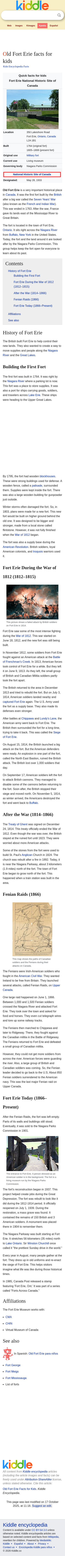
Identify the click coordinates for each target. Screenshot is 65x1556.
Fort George (13, 1365)
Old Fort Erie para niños (43, 1353)
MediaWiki (45, 1540)
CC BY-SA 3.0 (39, 1530)
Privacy (42, 1543)
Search (59, 15)
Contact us (9, 1547)
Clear (52, 15)
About (30, 1543)
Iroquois (38, 551)
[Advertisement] (32, 39)
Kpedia (42, 25)
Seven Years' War (45, 199)
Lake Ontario (14, 1243)
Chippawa (27, 718)
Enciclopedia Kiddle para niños (35, 1547)
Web (9, 25)
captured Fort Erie (14, 701)
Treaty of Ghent (18, 824)
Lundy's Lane (48, 718)
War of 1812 (22, 534)
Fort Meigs (12, 1371)
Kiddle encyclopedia (35, 1471)
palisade (37, 485)
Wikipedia (53, 1536)
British (57, 194)
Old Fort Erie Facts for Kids (19, 1488)
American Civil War (30, 976)
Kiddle (6, 1543)
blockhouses (47, 476)
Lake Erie (34, 395)
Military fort (33, 155)
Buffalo (33, 802)
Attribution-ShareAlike (38, 1479)
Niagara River (48, 230)
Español (54, 25)
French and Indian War (41, 203)
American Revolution (15, 546)
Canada (51, 136)
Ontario (42, 136)
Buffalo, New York (20, 234)
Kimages (30, 25)
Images (19, 25)
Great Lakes (27, 355)
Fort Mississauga (16, 1378)
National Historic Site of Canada (32, 174)
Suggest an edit (41, 1505)
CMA (9, 1317)
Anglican (27, 854)
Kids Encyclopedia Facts (16, 66)
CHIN (9, 1323)
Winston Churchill (38, 1243)
